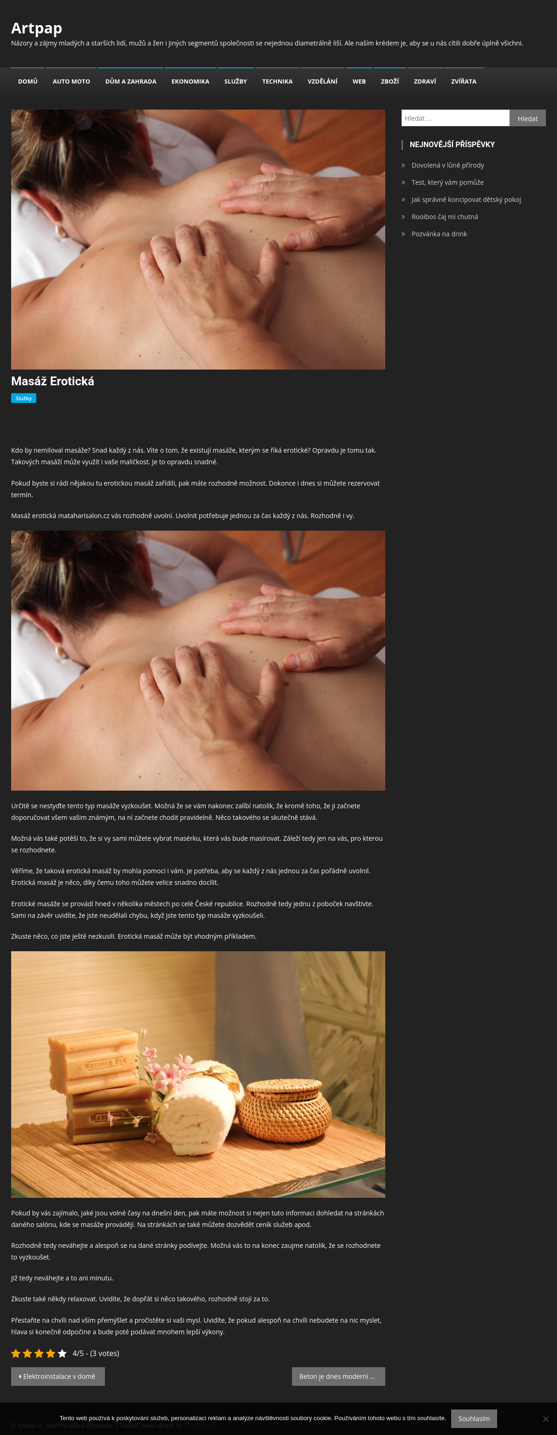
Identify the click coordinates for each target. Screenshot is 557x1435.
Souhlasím (474, 1418)
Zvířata (463, 81)
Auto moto (72, 81)
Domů (28, 81)
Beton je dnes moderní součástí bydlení (342, 1376)
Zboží (390, 81)
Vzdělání (322, 81)
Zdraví (425, 81)
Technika (277, 81)
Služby (236, 81)
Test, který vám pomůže (448, 182)
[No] (545, 1418)
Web (359, 81)
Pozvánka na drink (439, 233)
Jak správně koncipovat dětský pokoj (466, 199)
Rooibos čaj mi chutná (445, 216)
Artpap (36, 28)
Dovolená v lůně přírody (448, 165)
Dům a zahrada (130, 81)
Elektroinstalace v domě (59, 1376)
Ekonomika (190, 81)
